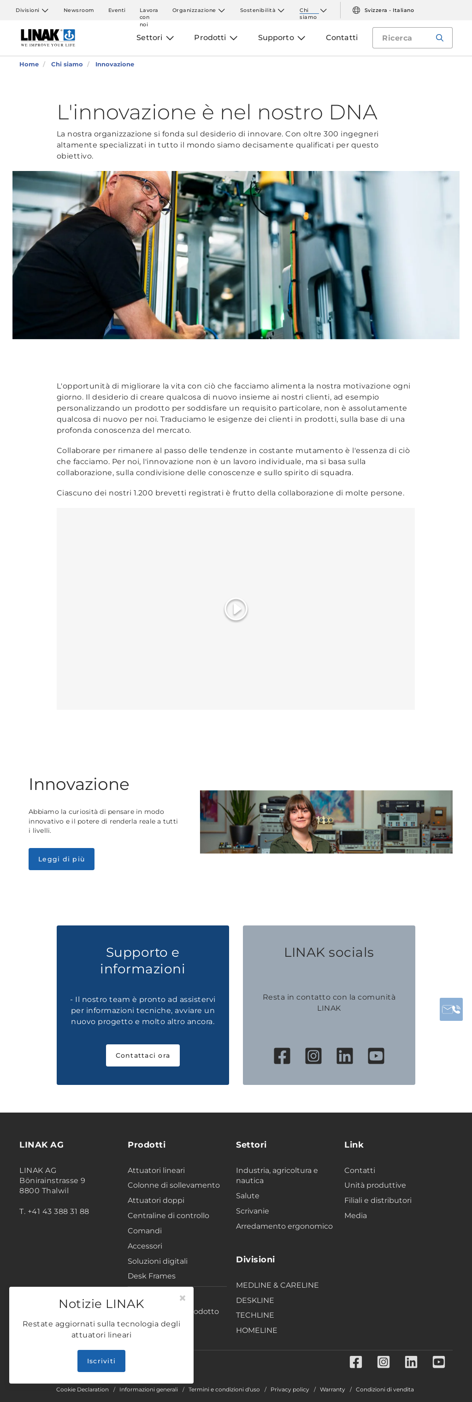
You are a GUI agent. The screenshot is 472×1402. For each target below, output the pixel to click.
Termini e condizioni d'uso (224, 1389)
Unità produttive (375, 1185)
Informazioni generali (148, 1389)
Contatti (359, 1170)
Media (355, 1215)
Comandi (145, 1230)
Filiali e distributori (378, 1200)
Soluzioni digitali (158, 1261)
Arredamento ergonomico (284, 1226)
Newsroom (79, 10)
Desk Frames (152, 1276)
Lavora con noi (149, 10)
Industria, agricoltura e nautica (277, 1175)
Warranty (332, 1389)
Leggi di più (61, 859)
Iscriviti (101, 1361)
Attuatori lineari (156, 1170)
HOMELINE (256, 1330)
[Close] (182, 1298)
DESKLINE (255, 1300)
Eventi (117, 10)
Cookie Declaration (82, 1389)
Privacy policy (290, 1389)
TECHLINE (255, 1315)
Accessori (145, 1246)
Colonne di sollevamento (174, 1185)
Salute (248, 1195)
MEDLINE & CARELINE (277, 1285)
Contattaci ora (143, 1055)
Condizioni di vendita (385, 1389)
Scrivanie (252, 1211)
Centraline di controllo (168, 1215)
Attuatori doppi (156, 1200)
